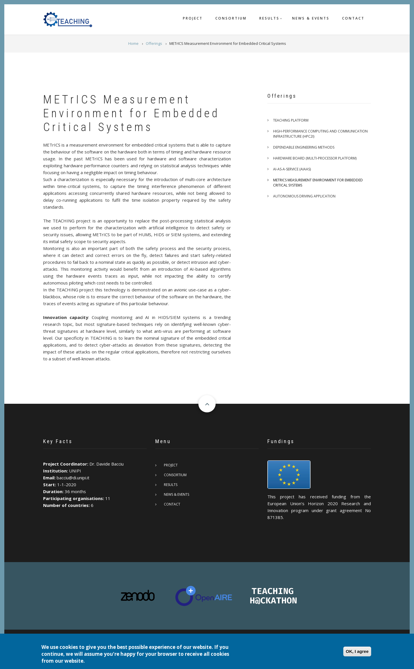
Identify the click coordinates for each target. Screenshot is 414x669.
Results (269, 18)
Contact (353, 18)
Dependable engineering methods (303, 147)
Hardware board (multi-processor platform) (314, 158)
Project (193, 18)
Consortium (231, 18)
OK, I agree (357, 651)
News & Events (310, 18)
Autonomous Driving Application (304, 196)
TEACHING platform (290, 120)
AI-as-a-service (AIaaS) (292, 169)
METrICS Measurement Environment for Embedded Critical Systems (318, 183)
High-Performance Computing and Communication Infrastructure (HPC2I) (320, 134)
